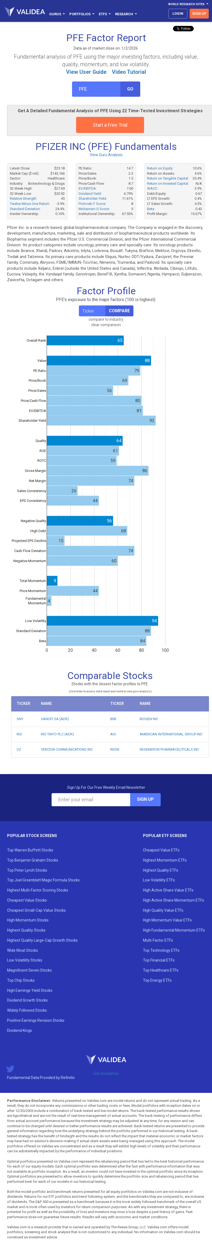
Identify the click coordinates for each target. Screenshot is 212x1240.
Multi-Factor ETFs (158, 940)
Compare (119, 310)
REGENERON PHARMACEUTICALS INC (169, 749)
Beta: (151, 209)
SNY (20, 719)
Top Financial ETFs (159, 960)
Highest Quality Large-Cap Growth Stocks (42, 940)
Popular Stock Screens (32, 835)
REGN (114, 749)
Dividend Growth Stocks (27, 1000)
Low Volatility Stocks (24, 960)
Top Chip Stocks (21, 980)
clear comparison (106, 325)
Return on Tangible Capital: (168, 178)
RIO (19, 734)
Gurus (57, 14)
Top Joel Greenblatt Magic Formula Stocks (43, 880)
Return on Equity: (160, 168)
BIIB (113, 719)
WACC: (152, 188)
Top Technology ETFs (161, 950)
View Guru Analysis (106, 155)
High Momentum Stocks (28, 920)
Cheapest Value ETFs (161, 850)
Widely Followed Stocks (27, 1010)
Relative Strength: (23, 198)
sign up (199, 13)
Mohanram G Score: (94, 209)
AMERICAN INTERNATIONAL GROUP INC (171, 734)
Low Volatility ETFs (159, 880)
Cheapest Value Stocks (27, 900)
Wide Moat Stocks (22, 950)
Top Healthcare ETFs (160, 970)
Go (130, 89)
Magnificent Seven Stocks (29, 970)
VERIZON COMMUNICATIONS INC (67, 749)
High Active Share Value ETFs (168, 890)
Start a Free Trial (110, 125)
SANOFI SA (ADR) (55, 719)
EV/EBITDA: (88, 188)
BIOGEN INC (149, 719)
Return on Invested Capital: (168, 183)
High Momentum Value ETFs (167, 920)
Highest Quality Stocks (26, 930)
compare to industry (106, 319)
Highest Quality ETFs (160, 870)
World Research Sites (188, 4)
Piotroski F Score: (92, 204)
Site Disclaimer (106, 1073)
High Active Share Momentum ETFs (173, 900)
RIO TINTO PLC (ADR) (57, 734)
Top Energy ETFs (157, 980)
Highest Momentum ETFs (165, 860)
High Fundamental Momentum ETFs (174, 930)
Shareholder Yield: (93, 198)
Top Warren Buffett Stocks (30, 850)
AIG (113, 734)
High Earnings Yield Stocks (29, 990)
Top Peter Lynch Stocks (27, 870)
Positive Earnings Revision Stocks (35, 1020)
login (177, 13)
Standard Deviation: (25, 209)
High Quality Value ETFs (163, 910)
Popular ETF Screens (165, 835)
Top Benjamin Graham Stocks (32, 860)
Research (126, 14)
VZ (19, 749)
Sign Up (145, 799)
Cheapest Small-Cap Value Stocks (36, 910)
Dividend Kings (19, 1030)
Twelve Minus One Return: (30, 204)
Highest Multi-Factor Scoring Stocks (37, 890)
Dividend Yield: (90, 194)
